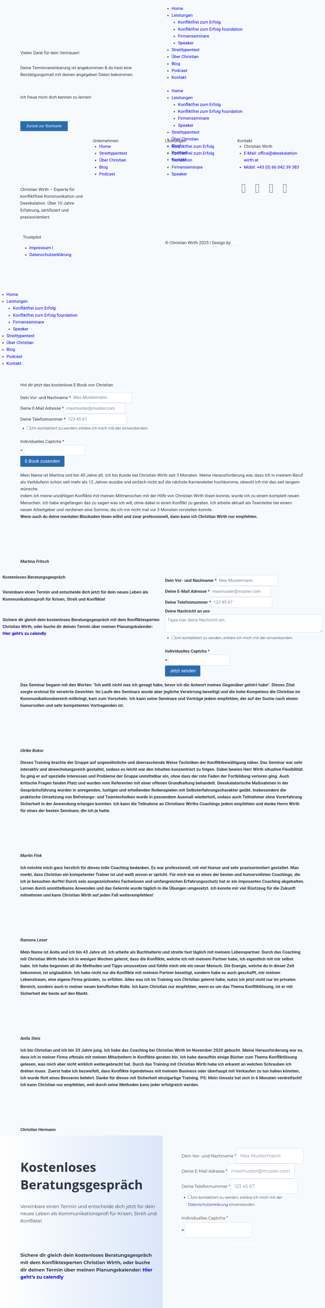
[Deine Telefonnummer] (96, 419)
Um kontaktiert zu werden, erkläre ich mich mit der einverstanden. (89, 428)
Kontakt (179, 77)
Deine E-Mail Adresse (42, 408)
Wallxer (239, 242)
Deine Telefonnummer (43, 419)
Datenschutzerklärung (208, 1204)
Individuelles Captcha (42, 441)
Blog (176, 63)
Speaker (185, 42)
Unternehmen (106, 140)
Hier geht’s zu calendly (24, 633)
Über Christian (185, 56)
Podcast (179, 70)
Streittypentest (186, 49)
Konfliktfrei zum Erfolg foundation (210, 29)
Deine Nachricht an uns (187, 611)
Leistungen (182, 15)
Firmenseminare (193, 36)
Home (177, 8)
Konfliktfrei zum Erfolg (199, 22)
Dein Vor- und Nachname (45, 397)
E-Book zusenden (42, 461)
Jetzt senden (183, 670)
